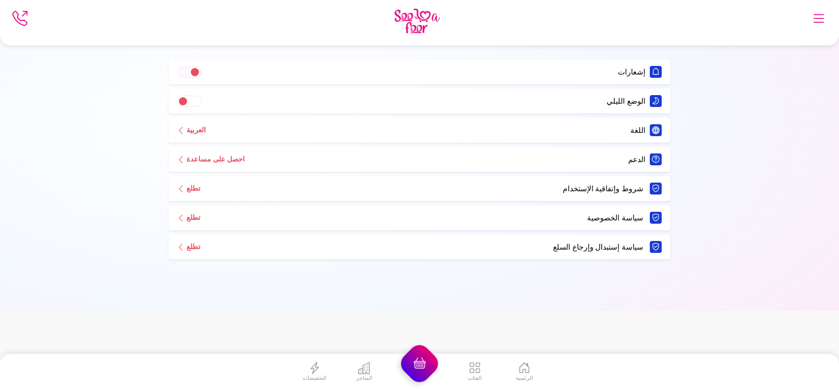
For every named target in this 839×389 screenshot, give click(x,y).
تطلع (189, 188)
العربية (191, 130)
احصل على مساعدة (211, 159)
